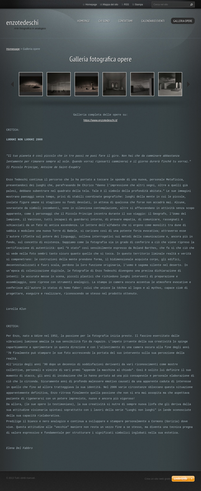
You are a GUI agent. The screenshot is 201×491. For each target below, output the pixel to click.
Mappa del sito (110, 4)
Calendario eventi (153, 21)
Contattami (125, 21)
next (188, 84)
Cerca (191, 4)
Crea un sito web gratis (158, 478)
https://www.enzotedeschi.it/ (101, 120)
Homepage (83, 21)
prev (13, 84)
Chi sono (104, 21)
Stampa (139, 4)
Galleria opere (182, 21)
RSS (126, 4)
